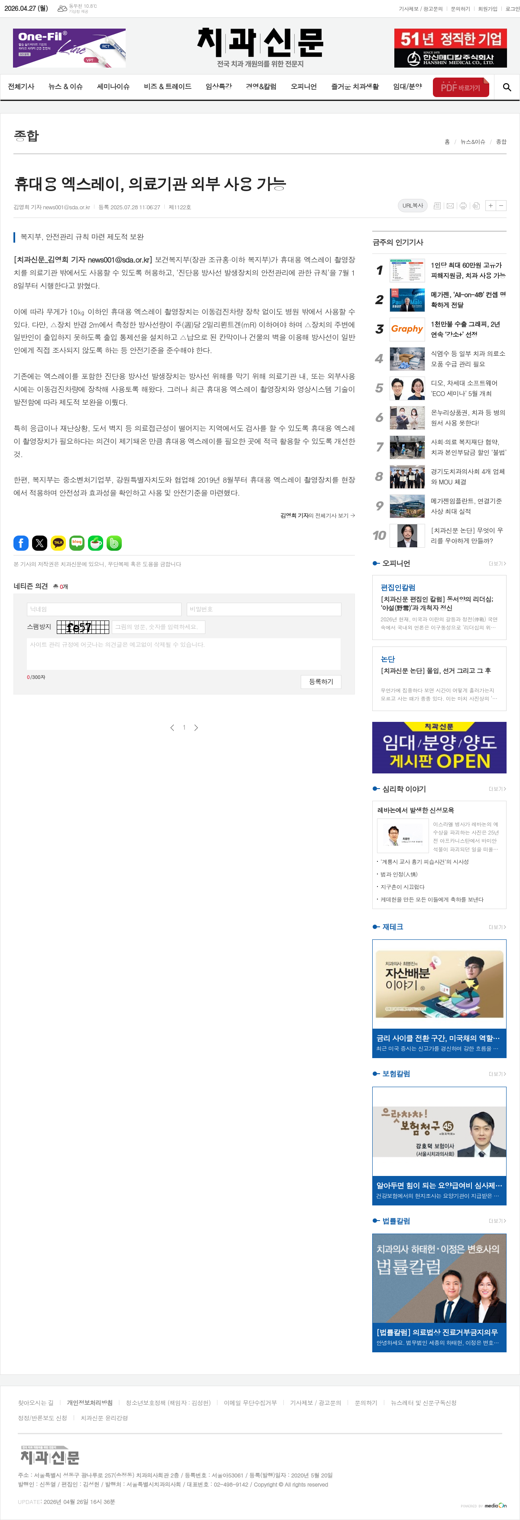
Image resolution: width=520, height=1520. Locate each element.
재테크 (392, 927)
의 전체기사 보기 (314, 515)
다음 (196, 728)
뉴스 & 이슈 (65, 86)
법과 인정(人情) (398, 874)
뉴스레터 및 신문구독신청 (424, 1402)
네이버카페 (95, 543)
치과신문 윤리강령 (104, 1417)
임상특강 (218, 86)
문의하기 (460, 8)
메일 (450, 205)
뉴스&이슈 (473, 141)
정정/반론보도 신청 (42, 1417)
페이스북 (21, 543)
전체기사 (21, 86)
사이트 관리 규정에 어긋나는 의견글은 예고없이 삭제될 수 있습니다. (117, 644)
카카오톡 (58, 543)
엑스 (39, 543)
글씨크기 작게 (501, 205)
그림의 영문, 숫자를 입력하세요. (156, 627)
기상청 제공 (78, 11)
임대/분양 (407, 86)
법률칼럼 (396, 1221)
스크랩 (476, 205)
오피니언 (304, 86)
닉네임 (38, 609)
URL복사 (413, 205)
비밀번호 (201, 609)
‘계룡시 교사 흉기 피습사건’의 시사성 (424, 861)
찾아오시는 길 (36, 1402)
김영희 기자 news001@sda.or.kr (51, 207)
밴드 (114, 543)
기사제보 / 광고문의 (421, 8)
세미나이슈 (113, 86)
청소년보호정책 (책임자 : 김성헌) (168, 1402)
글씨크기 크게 (490, 205)
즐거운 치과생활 (355, 86)
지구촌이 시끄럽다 (402, 887)
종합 (501, 141)
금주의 (397, 242)
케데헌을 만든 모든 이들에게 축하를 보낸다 (432, 899)
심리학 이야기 (404, 789)
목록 (437, 205)
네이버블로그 (76, 543)
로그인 (512, 8)
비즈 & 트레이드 (167, 86)
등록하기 (321, 681)
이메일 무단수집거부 (250, 1402)
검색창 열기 (507, 87)
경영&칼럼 (261, 86)
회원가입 (487, 8)
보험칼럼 (396, 1074)
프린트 (463, 205)
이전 (172, 728)
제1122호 (180, 207)
